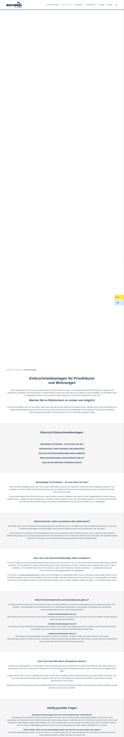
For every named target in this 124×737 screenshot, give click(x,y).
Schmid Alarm (10, 369)
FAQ (116, 5)
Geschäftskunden (53, 5)
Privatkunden (66, 5)
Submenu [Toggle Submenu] (59, 4)
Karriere (101, 5)
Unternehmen (90, 5)
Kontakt (109, 5)
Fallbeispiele (78, 5)
